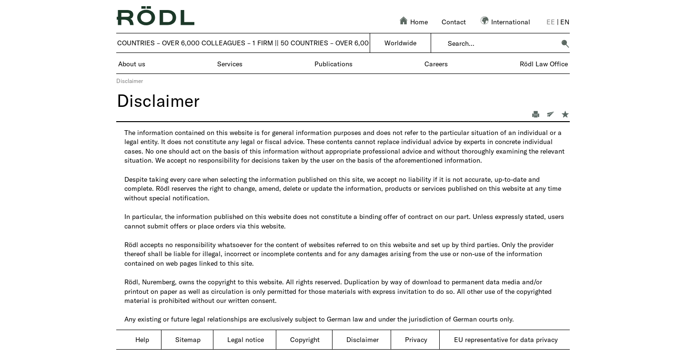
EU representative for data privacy (506, 339)
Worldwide (400, 43)
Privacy (416, 339)
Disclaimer (362, 339)
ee (550, 22)
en (564, 22)
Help (142, 339)
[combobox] (501, 43)
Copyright (305, 339)
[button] (565, 43)
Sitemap (188, 339)
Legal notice (245, 339)
